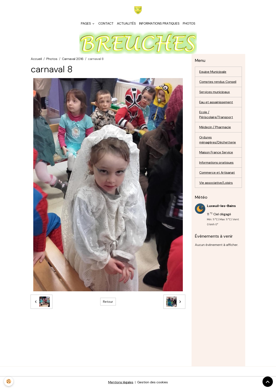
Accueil (36, 59)
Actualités (126, 24)
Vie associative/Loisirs (216, 184)
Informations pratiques (159, 24)
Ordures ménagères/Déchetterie (217, 141)
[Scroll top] (267, 381)
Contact (106, 24)
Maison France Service (216, 154)
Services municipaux (214, 93)
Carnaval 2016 (72, 59)
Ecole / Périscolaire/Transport (216, 115)
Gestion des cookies (152, 384)
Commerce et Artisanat (217, 174)
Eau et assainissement (216, 103)
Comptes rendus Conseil (218, 82)
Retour (108, 302)
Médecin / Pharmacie (215, 128)
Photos (189, 24)
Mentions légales (120, 384)
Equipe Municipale (212, 72)
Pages (86, 24)
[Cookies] (9, 381)
